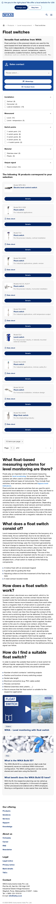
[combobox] (28, 62)
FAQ (7, 745)
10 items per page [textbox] (13, 431)
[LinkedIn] (4, 898)
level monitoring (19, 465)
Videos (8, 716)
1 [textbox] (11, 437)
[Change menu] (51, 4)
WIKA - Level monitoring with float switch (26, 719)
